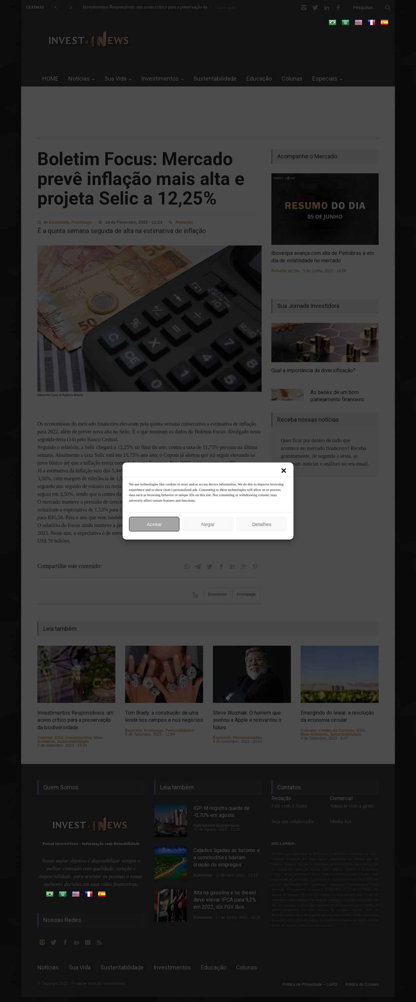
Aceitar (154, 524)
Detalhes (261, 524)
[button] (283, 471)
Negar (208, 524)
